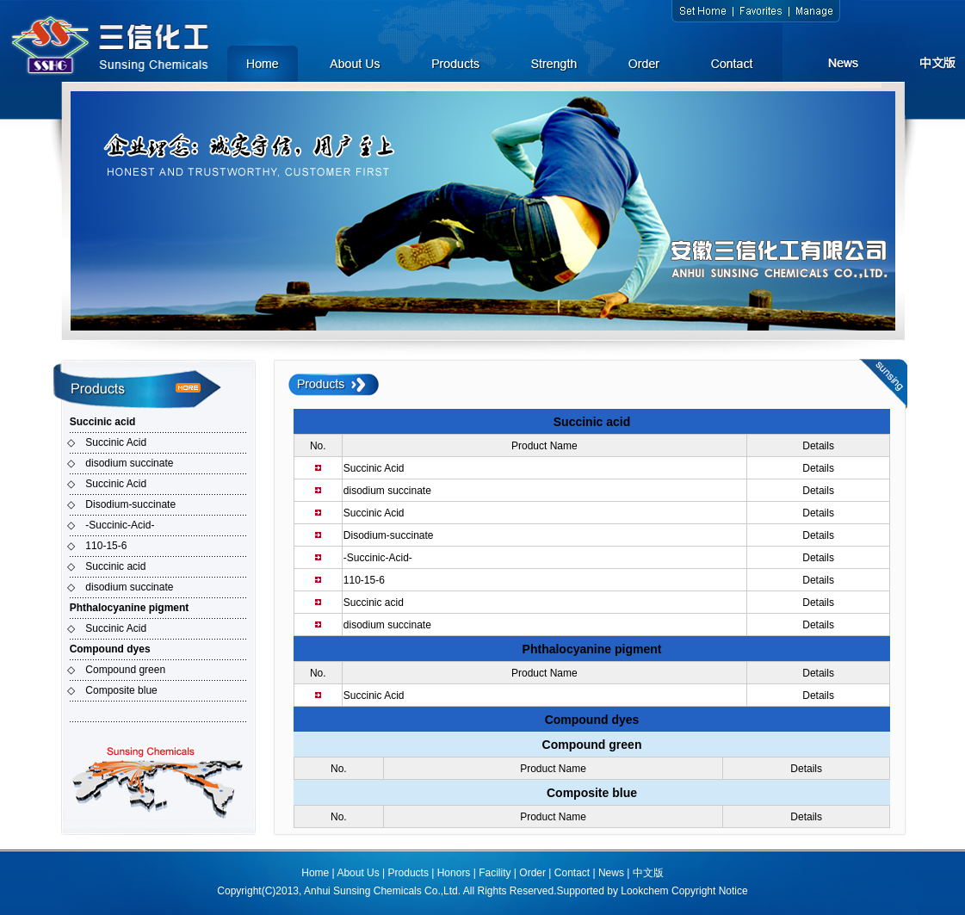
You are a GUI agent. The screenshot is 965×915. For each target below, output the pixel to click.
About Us (358, 873)
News (611, 873)
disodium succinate (129, 463)
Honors (454, 873)
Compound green (125, 670)
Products (408, 873)
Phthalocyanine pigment (129, 608)
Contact (572, 873)
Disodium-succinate (130, 504)
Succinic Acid (115, 442)
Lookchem (644, 891)
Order (532, 873)
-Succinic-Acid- (119, 525)
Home (315, 873)
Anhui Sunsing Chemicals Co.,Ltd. (382, 891)
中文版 (648, 873)
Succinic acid (103, 422)
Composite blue (121, 690)
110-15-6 (106, 546)
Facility (494, 873)
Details (818, 468)
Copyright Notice (709, 891)
